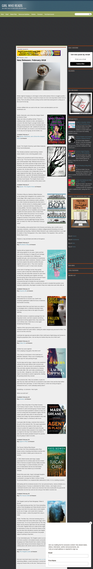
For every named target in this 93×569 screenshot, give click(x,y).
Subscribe (80, 64)
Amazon (74, 236)
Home (2, 14)
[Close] (90, 523)
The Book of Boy (24, 244)
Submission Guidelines (24, 14)
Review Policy (13, 14)
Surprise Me (23, 291)
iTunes (74, 246)
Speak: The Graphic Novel (27, 186)
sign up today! (42, 559)
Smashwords (75, 239)
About (7, 14)
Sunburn (22, 399)
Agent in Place (24, 441)
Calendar (33, 14)
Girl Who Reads (12, 5)
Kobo (73, 243)
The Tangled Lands (25, 551)
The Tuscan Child (25, 495)
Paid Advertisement (49, 14)
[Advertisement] (46, 32)
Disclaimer (40, 14)
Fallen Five (23, 343)
